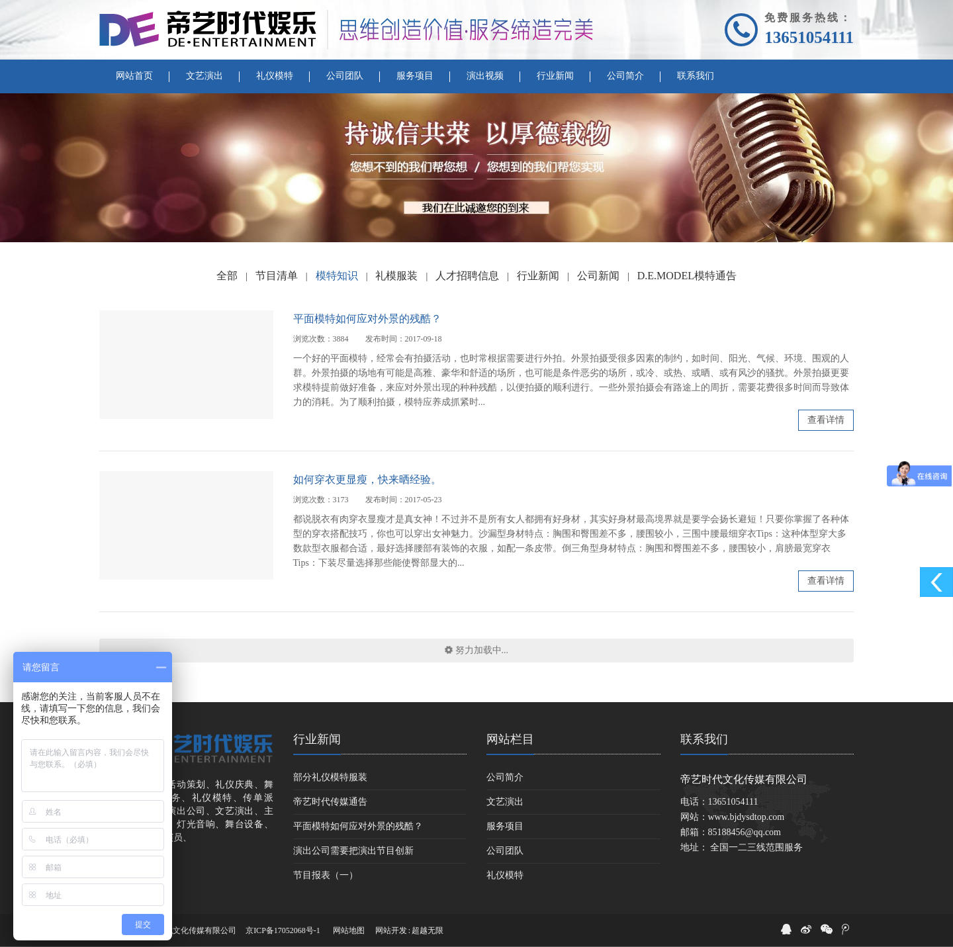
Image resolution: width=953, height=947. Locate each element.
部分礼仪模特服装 (330, 777)
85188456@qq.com (745, 832)
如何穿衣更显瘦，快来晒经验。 (367, 479)
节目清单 (276, 275)
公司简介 (504, 777)
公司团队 (504, 851)
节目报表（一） (325, 875)
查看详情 (825, 420)
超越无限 (427, 930)
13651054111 (809, 37)
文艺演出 (504, 802)
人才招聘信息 (467, 275)
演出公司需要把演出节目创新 (353, 851)
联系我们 (704, 739)
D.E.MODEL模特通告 (687, 275)
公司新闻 (598, 275)
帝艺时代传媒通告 (330, 802)
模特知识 (337, 275)
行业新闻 (538, 275)
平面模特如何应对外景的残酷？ (367, 318)
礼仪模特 (504, 875)
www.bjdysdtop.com (746, 817)
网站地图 (349, 930)
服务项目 (504, 826)
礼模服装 (396, 275)
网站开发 (391, 930)
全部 (227, 275)
